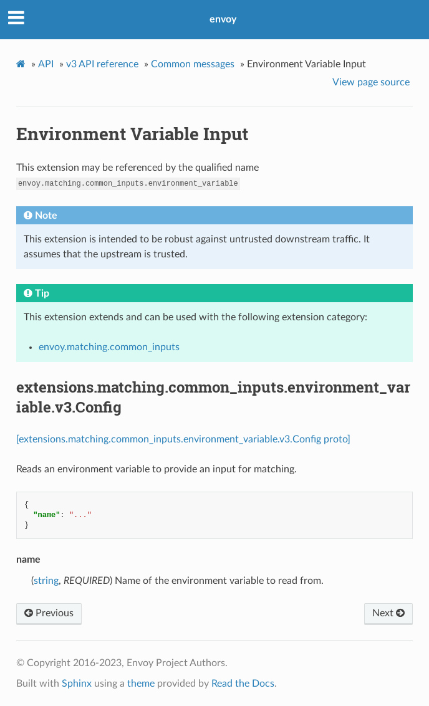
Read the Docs (242, 684)
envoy (223, 19)
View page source (371, 82)
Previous (49, 613)
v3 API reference (102, 64)
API (46, 64)
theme (141, 684)
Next (388, 613)
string (46, 581)
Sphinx (77, 684)
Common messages (192, 64)
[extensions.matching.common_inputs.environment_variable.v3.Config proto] (183, 439)
